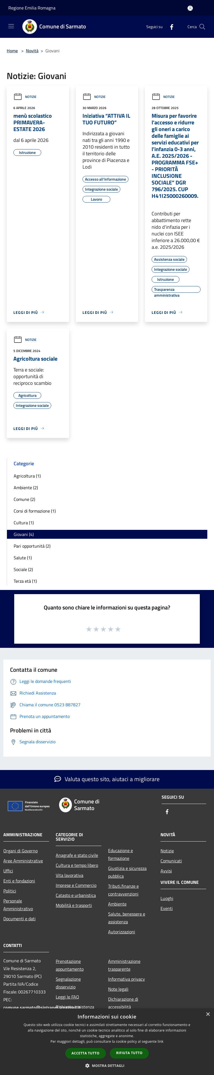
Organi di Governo (20, 850)
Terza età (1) (25, 581)
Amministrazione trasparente (124, 965)
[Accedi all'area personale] (190, 8)
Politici (9, 890)
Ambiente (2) (26, 487)
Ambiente (117, 904)
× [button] (208, 1014)
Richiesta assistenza (75, 1006)
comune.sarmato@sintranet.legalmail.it (42, 1007)
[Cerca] (202, 26)
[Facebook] (169, 26)
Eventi (166, 908)
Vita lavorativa (69, 875)
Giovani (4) (24, 534)
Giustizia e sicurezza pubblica (127, 872)
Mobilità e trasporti (74, 905)
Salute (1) (23, 557)
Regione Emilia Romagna (31, 7)
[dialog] (107, 1041)
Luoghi (166, 898)
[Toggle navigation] (11, 26)
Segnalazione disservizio (68, 983)
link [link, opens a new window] (161, 1041)
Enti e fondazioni (19, 880)
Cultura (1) (24, 522)
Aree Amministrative (23, 860)
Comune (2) (24, 499)
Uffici (8, 870)
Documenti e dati (19, 918)
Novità (32, 50)
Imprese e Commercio (76, 885)
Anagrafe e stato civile (77, 855)
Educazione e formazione (120, 854)
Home (12, 50)
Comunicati (171, 860)
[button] (107, 1065)
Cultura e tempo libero (77, 865)
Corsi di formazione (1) (35, 511)
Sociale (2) (23, 569)
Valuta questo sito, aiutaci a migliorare (107, 778)
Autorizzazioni (121, 931)
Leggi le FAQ (67, 996)
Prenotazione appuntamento (70, 965)
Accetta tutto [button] (85, 1053)
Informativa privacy (126, 979)
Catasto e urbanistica (76, 895)
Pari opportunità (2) (32, 546)
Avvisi (166, 870)
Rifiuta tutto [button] (129, 1053)
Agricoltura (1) (27, 476)
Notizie (25, 96)
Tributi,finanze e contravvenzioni (123, 890)
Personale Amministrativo (18, 904)
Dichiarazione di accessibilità (123, 1003)
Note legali (118, 989)
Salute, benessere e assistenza (126, 918)
